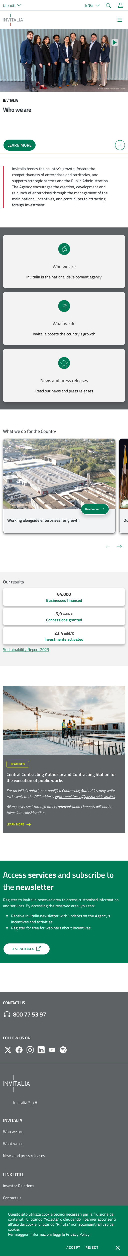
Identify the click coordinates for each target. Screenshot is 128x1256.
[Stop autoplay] (114, 42)
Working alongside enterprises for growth (43, 520)
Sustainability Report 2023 (26, 649)
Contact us (12, 1198)
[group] (59, 487)
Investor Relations (18, 1186)
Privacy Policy (77, 1234)
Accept (73, 1247)
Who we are (64, 266)
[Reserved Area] (120, 5)
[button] (14, 5)
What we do (64, 323)
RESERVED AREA (27, 948)
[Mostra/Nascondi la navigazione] (119, 20)
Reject (91, 1247)
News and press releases (64, 380)
